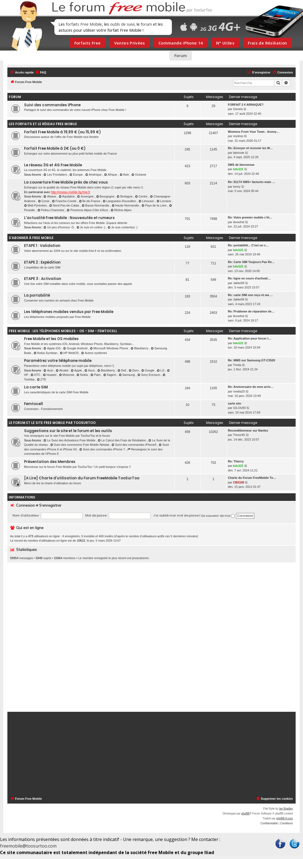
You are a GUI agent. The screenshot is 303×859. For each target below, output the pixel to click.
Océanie (138, 174)
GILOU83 (239, 407)
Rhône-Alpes (121, 210)
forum (146, 24)
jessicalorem (140, 558)
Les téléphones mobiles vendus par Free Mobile (68, 311)
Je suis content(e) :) (122, 227)
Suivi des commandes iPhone (52, 105)
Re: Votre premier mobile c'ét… (250, 217)
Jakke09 (238, 283)
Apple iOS (52, 348)
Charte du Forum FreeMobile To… (252, 477)
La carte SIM (36, 387)
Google (148, 370)
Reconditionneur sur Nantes (248, 430)
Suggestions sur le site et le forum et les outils (68, 430)
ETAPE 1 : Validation (42, 245)
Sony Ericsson (149, 374)
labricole (238, 152)
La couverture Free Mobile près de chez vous (66, 182)
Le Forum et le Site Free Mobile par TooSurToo (52, 422)
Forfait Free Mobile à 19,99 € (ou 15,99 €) (62, 132)
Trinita (237, 365)
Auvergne (85, 196)
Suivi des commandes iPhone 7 (102, 449)
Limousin (147, 201)
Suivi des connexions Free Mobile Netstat (80, 444)
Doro (134, 370)
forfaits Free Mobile (84, 24)
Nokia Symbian (46, 353)
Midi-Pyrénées (36, 205)
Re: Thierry (236, 461)
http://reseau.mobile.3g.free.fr (70, 192)
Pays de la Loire (154, 205)
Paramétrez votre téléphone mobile (58, 360)
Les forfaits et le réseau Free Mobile (43, 124)
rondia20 (239, 391)
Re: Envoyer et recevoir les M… (250, 148)
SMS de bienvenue (241, 164)
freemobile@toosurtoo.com (28, 846)
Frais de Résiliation (267, 43)
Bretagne (125, 196)
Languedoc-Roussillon (120, 201)
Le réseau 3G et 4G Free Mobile (53, 165)
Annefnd (238, 222)
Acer (49, 370)
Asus (89, 370)
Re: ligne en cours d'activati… (249, 278)
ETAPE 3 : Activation (42, 278)
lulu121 (238, 169)
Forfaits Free (87, 43)
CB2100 (238, 482)
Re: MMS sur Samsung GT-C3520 (251, 360)
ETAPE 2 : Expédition (42, 262)
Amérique (93, 174)
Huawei (50, 374)
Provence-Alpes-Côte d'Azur (88, 210)
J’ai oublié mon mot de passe (176, 515)
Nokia (83, 374)
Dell (122, 370)
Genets (238, 109)
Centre (141, 196)
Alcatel (62, 370)
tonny (236, 186)
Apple (77, 370)
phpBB (245, 813)
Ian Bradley (286, 808)
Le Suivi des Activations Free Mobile (70, 440)
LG (161, 370)
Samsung (127, 374)
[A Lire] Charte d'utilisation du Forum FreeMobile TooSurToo (81, 478)
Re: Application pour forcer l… (249, 338)
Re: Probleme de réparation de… (251, 311)
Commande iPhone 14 (180, 43)
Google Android (75, 348)
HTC (36, 374)
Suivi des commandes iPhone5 (134, 444)
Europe (76, 174)
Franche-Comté (64, 201)
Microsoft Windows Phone (109, 348)
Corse (44, 201)
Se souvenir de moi (218, 515)
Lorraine (164, 201)
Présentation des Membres (49, 461)
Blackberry (140, 348)
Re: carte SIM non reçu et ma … (250, 295)
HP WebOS (70, 353)
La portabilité (37, 295)
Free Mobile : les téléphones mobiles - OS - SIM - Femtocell (63, 331)
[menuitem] (40, 72)
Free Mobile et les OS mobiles (51, 338)
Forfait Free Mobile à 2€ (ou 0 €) (55, 148)
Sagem (110, 374)
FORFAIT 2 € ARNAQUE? (245, 104)
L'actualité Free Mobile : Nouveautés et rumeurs (69, 217)
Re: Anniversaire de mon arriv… (250, 386)
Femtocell (33, 403)
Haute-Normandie (126, 205)
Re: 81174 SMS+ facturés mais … (251, 182)
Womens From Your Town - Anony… (254, 131)
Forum (180, 55)
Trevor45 (239, 434)
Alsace (50, 196)
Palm (96, 374)
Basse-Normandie (96, 205)
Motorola (67, 374)
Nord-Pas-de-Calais (64, 205)
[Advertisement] (151, 637)
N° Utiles (225, 43)
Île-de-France (90, 201)
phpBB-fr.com (284, 818)
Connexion (25, 505)
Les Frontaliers (56, 174)
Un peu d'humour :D (59, 227)
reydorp (238, 136)
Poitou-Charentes (51, 210)
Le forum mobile (118, 7)
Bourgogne (105, 196)
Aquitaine (67, 196)
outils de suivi (122, 24)
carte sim (234, 403)
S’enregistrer (50, 505)
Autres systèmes (94, 353)
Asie (125, 174)
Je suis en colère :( (91, 227)
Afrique (111, 174)
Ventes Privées (129, 43)
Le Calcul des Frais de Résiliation (122, 440)
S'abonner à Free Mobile (31, 237)
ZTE (41, 379)
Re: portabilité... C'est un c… (248, 245)
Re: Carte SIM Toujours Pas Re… (251, 262)
